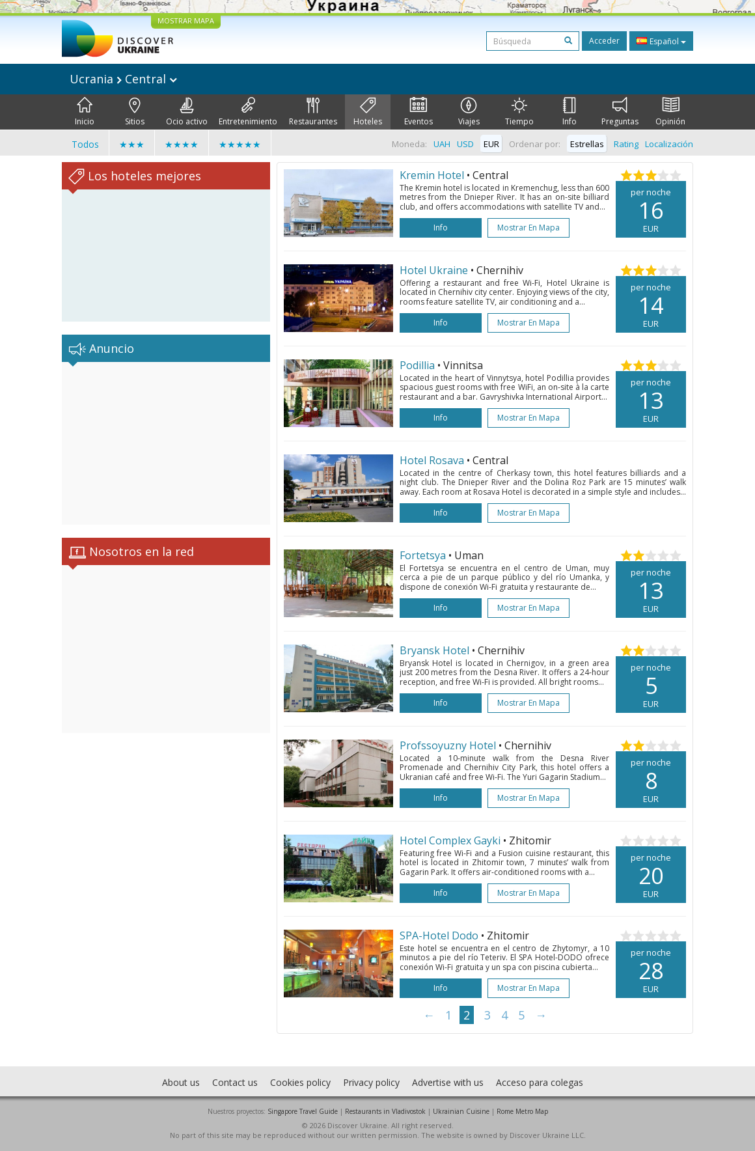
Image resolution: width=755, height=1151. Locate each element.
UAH (441, 144)
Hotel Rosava (432, 460)
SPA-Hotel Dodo (439, 935)
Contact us (235, 1082)
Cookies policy (300, 1082)
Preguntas (619, 112)
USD (465, 144)
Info (569, 112)
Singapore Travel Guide (303, 1111)
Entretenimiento (248, 112)
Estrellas (587, 144)
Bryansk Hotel (434, 650)
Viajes (469, 112)
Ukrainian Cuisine (461, 1111)
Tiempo (519, 112)
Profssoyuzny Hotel (448, 745)
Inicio (84, 112)
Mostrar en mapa (528, 227)
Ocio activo (187, 112)
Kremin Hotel (432, 175)
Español (661, 41)
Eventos (418, 112)
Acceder (604, 40)
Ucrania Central (123, 79)
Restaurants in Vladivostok (385, 1111)
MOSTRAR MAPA (186, 20)
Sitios (134, 112)
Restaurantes (313, 112)
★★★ (131, 144)
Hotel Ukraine (434, 270)
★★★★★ (240, 144)
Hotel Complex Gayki (450, 840)
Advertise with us (448, 1082)
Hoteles (367, 112)
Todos (85, 144)
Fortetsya (423, 555)
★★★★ (182, 144)
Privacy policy (371, 1082)
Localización (669, 144)
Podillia (417, 365)
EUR (491, 144)
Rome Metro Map (522, 1111)
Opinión (670, 112)
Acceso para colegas (539, 1082)
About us (181, 1082)
